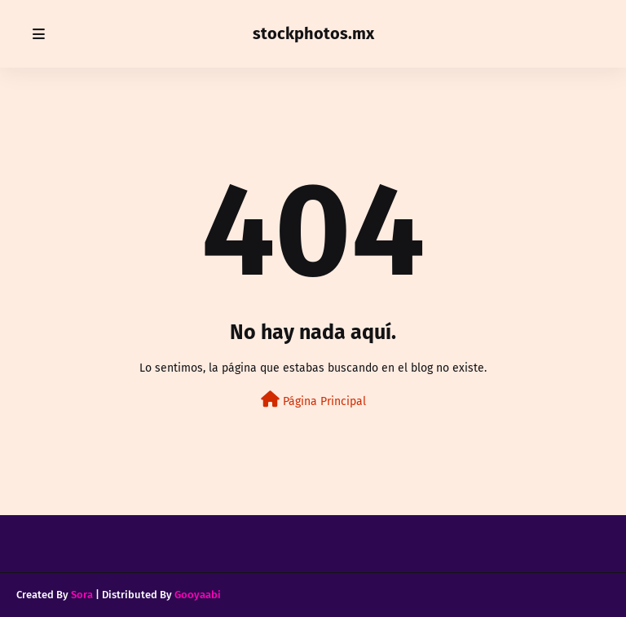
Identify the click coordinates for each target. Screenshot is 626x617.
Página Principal (313, 399)
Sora (82, 594)
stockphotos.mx (313, 33)
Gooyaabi (197, 594)
